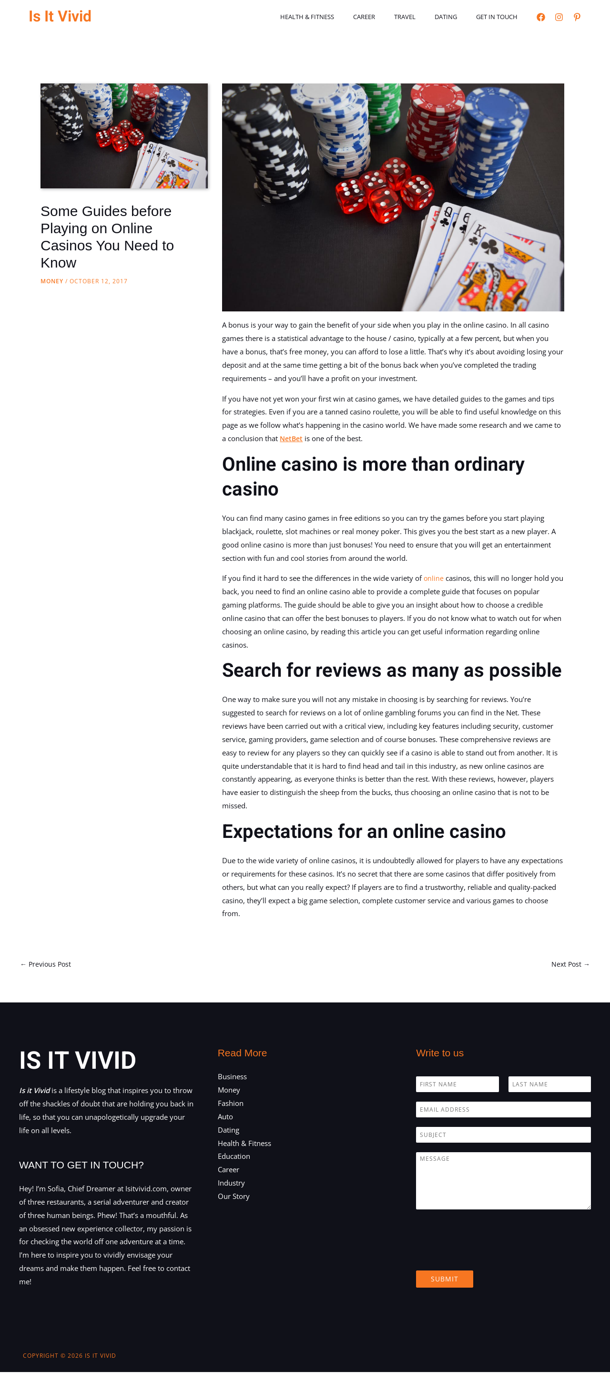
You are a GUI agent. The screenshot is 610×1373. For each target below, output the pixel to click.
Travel (421, 16)
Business (232, 1078)
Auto (225, 1117)
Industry (231, 1183)
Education (234, 1157)
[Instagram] (559, 17)
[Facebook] (541, 17)
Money (52, 281)
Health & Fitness (337, 16)
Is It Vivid (60, 16)
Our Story (234, 1197)
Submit (444, 1280)
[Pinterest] (577, 17)
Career (387, 16)
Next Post (569, 964)
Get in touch (500, 16)
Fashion (231, 1104)
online (434, 578)
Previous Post (47, 964)
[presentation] (488, 1256)
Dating (456, 16)
